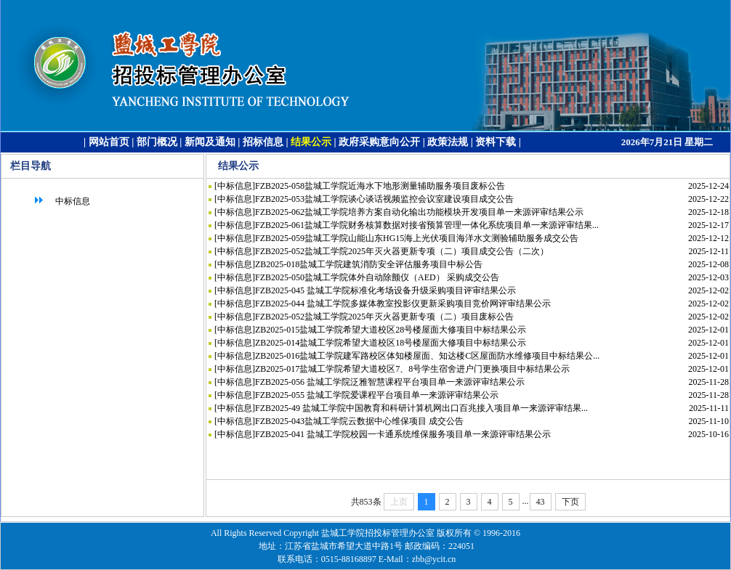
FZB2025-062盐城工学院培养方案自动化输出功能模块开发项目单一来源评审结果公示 (419, 212)
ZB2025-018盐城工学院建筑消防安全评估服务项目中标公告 (368, 264)
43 (540, 502)
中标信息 (61, 201)
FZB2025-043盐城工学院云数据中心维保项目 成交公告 (359, 421)
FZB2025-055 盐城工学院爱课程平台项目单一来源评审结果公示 (376, 395)
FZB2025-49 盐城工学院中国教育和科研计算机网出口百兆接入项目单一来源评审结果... (421, 408)
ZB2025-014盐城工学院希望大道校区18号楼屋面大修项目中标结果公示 (390, 343)
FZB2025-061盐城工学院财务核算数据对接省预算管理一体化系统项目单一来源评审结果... (427, 225)
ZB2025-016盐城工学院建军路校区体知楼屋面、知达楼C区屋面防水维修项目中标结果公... (427, 356)
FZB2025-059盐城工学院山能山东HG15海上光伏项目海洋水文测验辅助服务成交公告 (416, 238)
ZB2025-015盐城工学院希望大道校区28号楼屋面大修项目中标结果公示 (390, 330)
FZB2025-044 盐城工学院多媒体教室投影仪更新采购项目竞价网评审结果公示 (403, 303)
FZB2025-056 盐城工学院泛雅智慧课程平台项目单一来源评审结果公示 (390, 382)
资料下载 (495, 142)
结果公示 (311, 142)
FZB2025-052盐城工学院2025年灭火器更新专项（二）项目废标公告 (384, 317)
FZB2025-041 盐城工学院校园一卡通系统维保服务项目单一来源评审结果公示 (403, 434)
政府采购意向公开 (379, 142)
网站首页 (109, 142)
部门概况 (157, 142)
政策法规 (447, 142)
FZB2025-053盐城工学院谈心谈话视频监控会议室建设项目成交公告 (384, 199)
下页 (570, 502)
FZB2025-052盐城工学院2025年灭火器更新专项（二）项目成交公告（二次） (402, 251)
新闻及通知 (210, 142)
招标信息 (263, 142)
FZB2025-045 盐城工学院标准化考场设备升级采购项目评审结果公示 (385, 290)
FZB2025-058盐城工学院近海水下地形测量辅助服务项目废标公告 (380, 186)
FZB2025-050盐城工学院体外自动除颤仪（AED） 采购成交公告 (377, 277)
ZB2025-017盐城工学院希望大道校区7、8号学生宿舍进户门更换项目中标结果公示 (412, 369)
